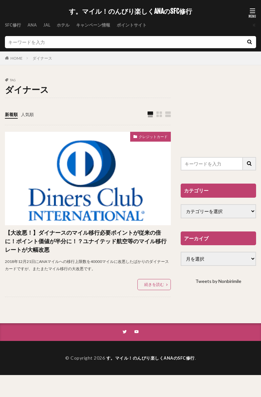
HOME (16, 58)
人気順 (29, 114)
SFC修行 (14, 25)
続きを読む (154, 305)
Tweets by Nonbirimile (218, 281)
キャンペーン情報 (98, 25)
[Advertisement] (218, 111)
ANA (34, 25)
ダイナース (42, 58)
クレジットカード (149, 138)
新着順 (12, 114)
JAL (49, 25)
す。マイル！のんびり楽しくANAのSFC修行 (130, 11)
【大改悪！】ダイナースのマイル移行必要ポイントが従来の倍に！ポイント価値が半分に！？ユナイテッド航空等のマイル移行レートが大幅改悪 (85, 252)
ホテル (67, 25)
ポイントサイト (140, 25)
